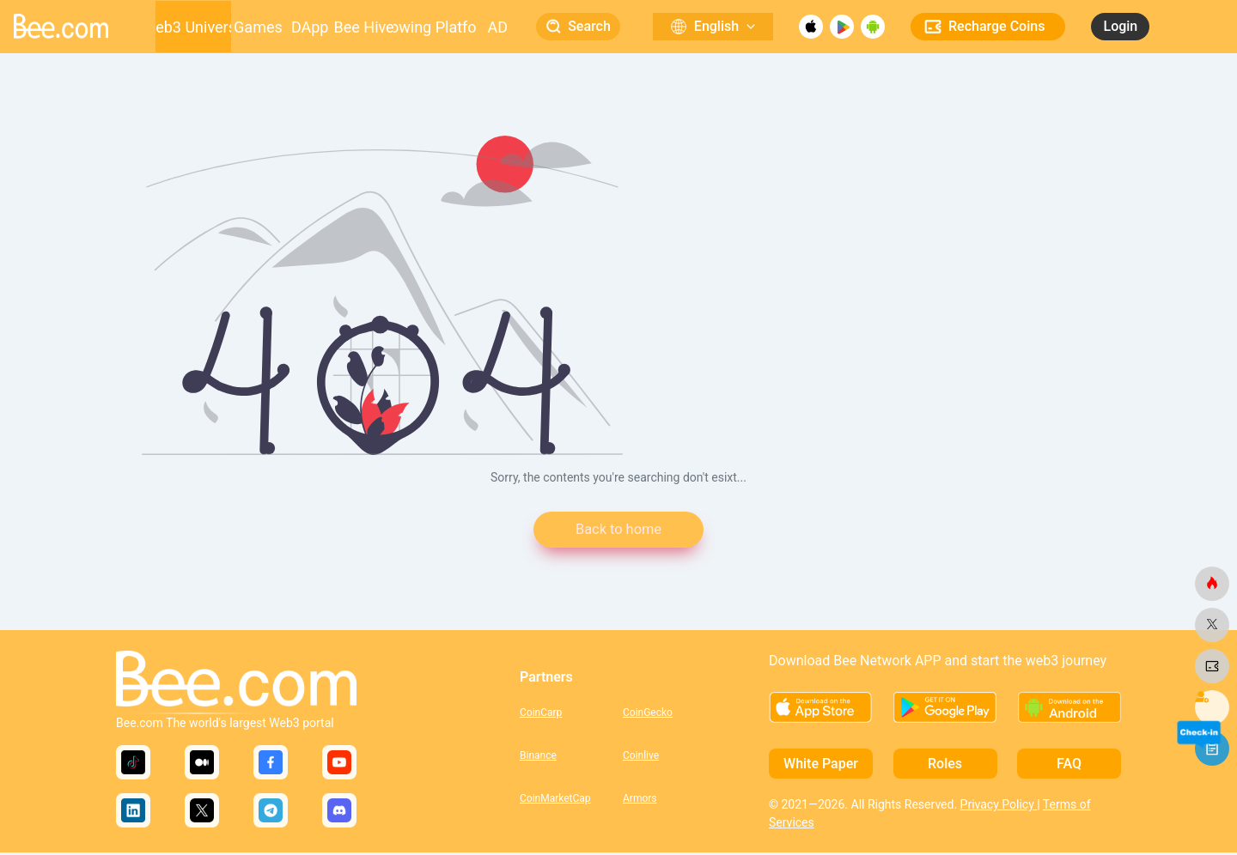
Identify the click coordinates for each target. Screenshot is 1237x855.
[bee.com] (1212, 584)
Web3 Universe (194, 27)
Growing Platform (435, 27)
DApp (310, 27)
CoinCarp (541, 714)
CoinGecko (648, 714)
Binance (538, 757)
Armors (640, 800)
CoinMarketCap (555, 800)
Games (258, 27)
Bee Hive (364, 27)
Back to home (618, 531)
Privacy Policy (999, 807)
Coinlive (641, 757)
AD (497, 27)
